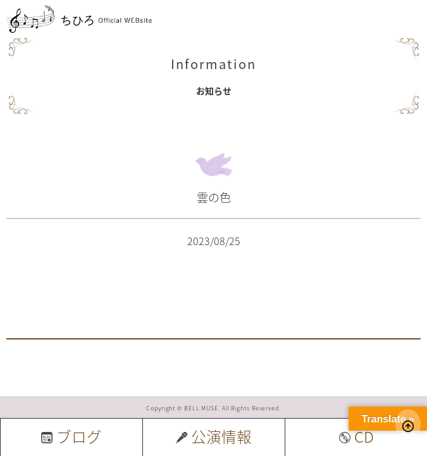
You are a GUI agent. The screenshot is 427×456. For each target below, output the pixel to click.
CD (356, 437)
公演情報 (214, 437)
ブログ (71, 437)
